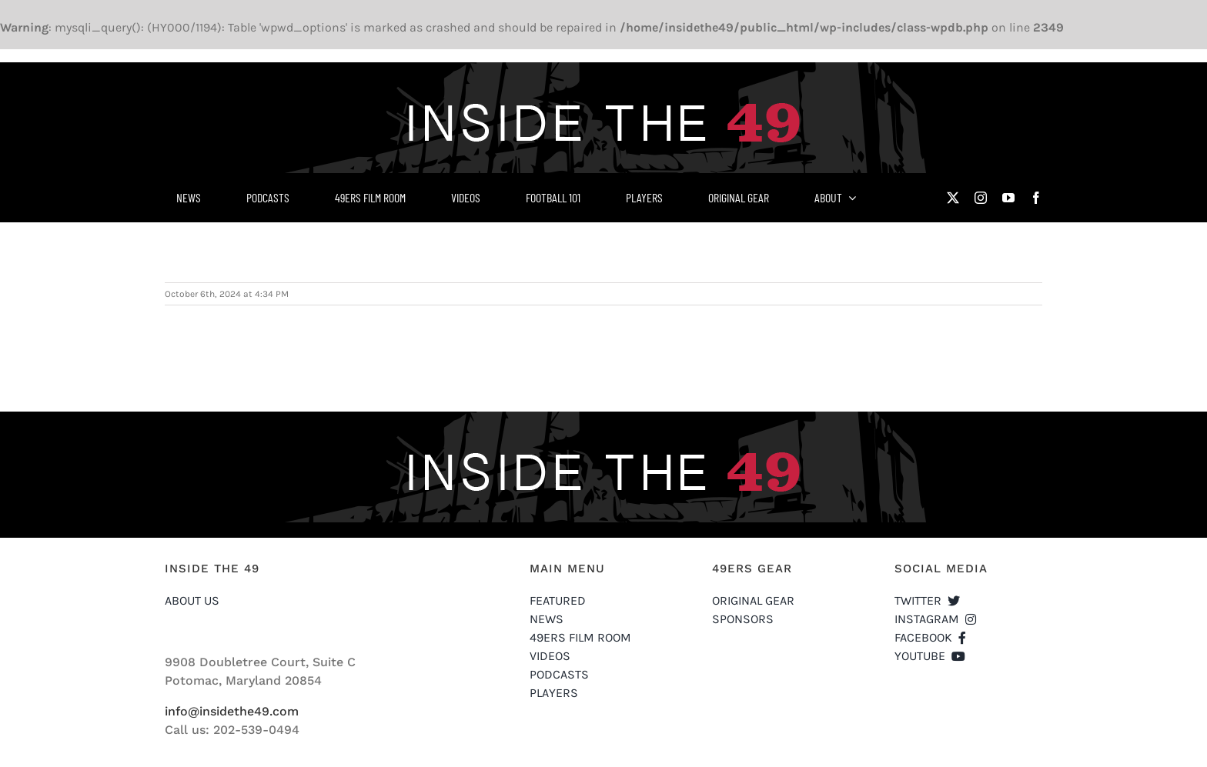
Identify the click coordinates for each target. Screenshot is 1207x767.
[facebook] (1036, 198)
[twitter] (953, 198)
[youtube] (1008, 198)
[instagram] (981, 198)
